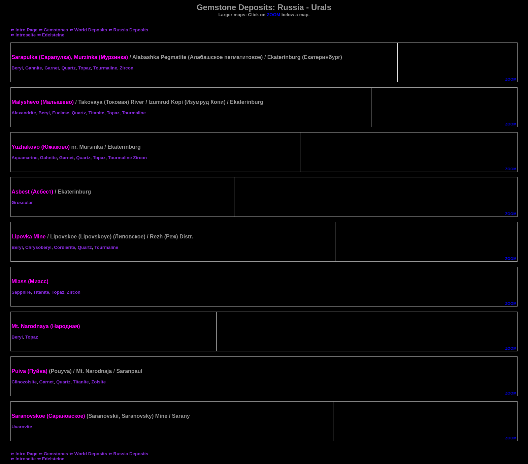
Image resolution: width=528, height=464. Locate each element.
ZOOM (510, 79)
